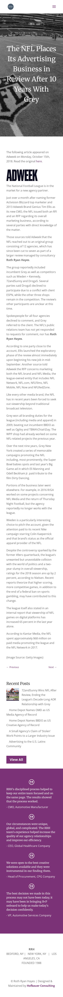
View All (16, 755)
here (39, 161)
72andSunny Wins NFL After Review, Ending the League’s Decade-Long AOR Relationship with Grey (30, 694)
